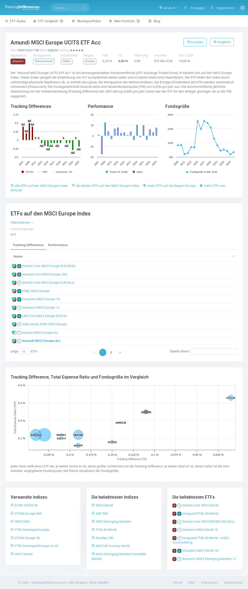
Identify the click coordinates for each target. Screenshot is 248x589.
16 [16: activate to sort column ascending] (229, 256)
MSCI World (102, 505)
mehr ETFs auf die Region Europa (169, 186)
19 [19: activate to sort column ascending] (190, 256)
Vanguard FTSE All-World (200, 513)
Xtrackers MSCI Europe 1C (41, 307)
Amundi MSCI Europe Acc (41, 341)
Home (177, 582)
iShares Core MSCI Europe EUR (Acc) (48, 282)
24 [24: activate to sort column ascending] (125, 256)
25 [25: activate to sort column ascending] (112, 256)
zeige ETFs (24, 351)
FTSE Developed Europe (30, 530)
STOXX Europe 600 (26, 513)
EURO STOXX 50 (24, 505)
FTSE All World (104, 530)
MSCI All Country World (111, 546)
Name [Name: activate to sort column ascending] (18, 256)
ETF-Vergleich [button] (48, 21)
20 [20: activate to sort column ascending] (177, 256)
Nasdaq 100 (102, 538)
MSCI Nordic (22, 554)
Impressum (209, 582)
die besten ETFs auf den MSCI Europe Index (105, 186)
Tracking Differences (28, 245)
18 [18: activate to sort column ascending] (203, 256)
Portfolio (195, 42)
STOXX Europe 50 (25, 538)
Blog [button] (154, 21)
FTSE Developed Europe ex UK (34, 546)
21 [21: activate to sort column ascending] (164, 256)
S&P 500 (100, 513)
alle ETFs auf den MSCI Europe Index (39, 186)
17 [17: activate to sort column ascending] (216, 256)
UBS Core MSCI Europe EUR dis (44, 316)
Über (191, 582)
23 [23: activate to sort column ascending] (138, 256)
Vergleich (222, 42)
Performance (58, 245)
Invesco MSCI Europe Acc (40, 332)
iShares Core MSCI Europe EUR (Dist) (48, 266)
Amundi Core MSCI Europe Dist (44, 274)
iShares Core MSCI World (200, 505)
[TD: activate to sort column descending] (101, 256)
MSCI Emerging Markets (111, 521)
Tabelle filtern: (203, 351)
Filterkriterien (22, 222)
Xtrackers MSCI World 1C (200, 530)
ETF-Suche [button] (15, 21)
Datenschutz (233, 582)
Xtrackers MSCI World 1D (200, 550)
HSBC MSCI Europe (36, 291)
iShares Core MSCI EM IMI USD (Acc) (208, 521)
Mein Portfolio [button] (125, 21)
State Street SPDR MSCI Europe (44, 324)
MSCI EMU (20, 521)
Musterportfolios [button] (86, 21)
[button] (168, 7)
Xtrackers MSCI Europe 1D (41, 299)
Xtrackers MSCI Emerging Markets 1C (209, 559)
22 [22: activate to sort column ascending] (151, 256)
